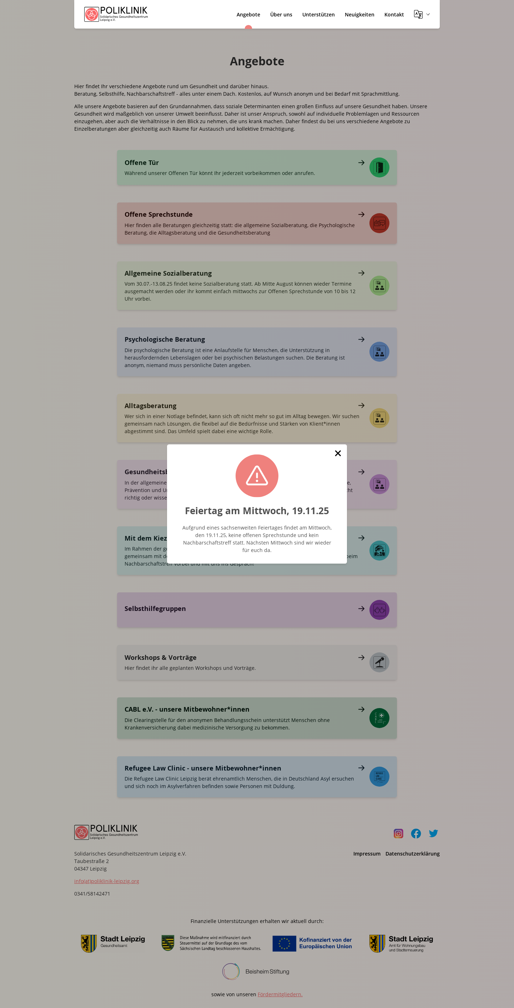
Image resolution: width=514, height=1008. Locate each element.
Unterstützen (318, 14)
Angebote (248, 14)
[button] (338, 453)
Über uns (281, 14)
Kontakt (394, 14)
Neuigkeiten (359, 14)
